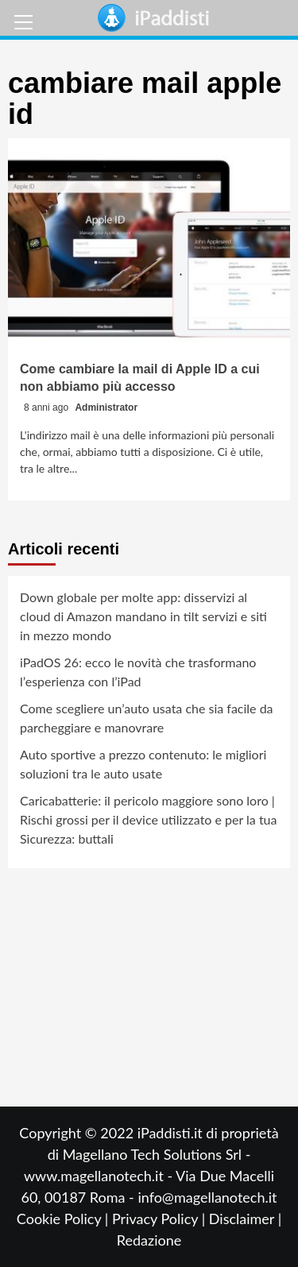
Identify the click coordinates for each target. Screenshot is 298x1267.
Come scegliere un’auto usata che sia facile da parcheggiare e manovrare (146, 718)
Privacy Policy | (160, 1218)
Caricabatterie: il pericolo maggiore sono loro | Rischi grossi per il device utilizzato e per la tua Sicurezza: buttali (148, 819)
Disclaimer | (245, 1218)
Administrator (106, 407)
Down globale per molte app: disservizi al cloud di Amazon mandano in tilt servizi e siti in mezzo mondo (143, 616)
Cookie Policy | (64, 1218)
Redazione (149, 1240)
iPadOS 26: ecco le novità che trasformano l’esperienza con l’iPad (138, 672)
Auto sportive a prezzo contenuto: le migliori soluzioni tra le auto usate (143, 764)
